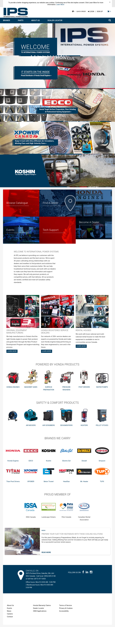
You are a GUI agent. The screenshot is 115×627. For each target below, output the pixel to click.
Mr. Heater (84, 484)
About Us (35, 20)
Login (91, 11)
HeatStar (66, 484)
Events (9, 610)
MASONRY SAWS (30, 389)
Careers (10, 616)
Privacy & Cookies (66, 610)
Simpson (102, 463)
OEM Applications (39, 613)
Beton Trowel (48, 484)
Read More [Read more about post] (46, 555)
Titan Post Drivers (13, 484)
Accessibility (64, 613)
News (43, 532)
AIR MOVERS (31, 427)
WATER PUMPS (102, 389)
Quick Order (81, 11)
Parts (20, 20)
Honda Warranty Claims (42, 608)
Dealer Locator (55, 20)
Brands (6, 20)
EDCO (31, 463)
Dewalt (84, 463)
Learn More (60, 4)
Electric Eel (66, 463)
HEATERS (84, 427)
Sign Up (100, 11)
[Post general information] (75, 543)
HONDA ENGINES (13, 389)
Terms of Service (65, 608)
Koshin (48, 463)
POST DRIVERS (84, 389)
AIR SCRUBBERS (48, 427)
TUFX (102, 484)
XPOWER (30, 484)
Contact (10, 619)
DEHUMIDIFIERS (66, 427)
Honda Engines (13, 463)
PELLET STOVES (102, 427)
